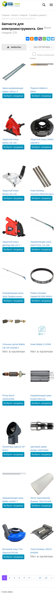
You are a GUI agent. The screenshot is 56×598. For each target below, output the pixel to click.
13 (40, 578)
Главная (5, 15)
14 (46, 578)
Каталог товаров (19, 15)
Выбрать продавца (13, 95)
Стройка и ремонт (37, 15)
